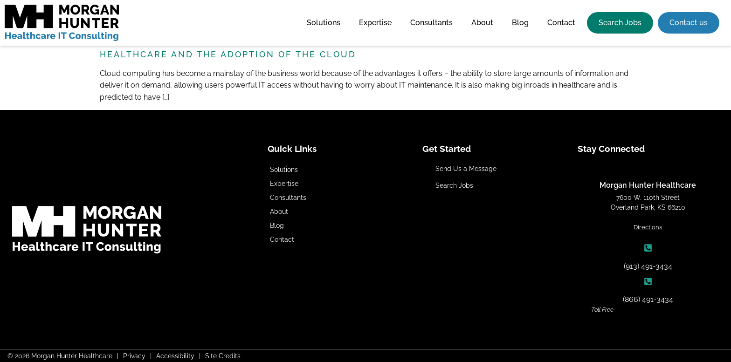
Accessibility (175, 356)
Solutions (323, 22)
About (482, 22)
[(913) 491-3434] (648, 248)
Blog (520, 22)
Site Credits (223, 356)
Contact (561, 22)
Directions (648, 227)
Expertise (375, 22)
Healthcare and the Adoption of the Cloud (228, 54)
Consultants (431, 22)
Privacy (134, 356)
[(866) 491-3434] (648, 281)
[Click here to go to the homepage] (62, 23)
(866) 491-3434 (648, 299)
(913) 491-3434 (648, 266)
